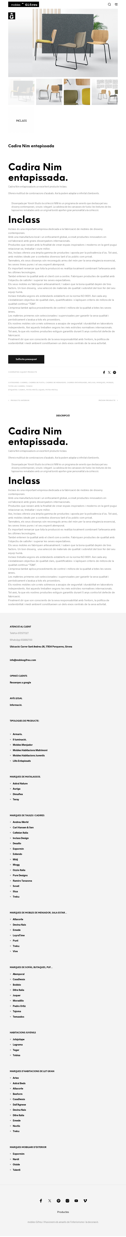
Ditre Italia (18, 990)
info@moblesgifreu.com (23, 660)
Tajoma (17, 1011)
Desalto (17, 844)
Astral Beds (19, 1083)
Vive (15, 952)
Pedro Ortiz (19, 1006)
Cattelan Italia (20, 833)
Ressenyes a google (20, 683)
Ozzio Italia (19, 870)
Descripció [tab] (63, 416)
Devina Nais (19, 925)
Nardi (16, 1159)
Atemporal (18, 974)
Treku (16, 897)
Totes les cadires (16, 387)
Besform (17, 1094)
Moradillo (18, 1001)
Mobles (109, 383)
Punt (15, 941)
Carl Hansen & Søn (23, 828)
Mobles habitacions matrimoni (30, 750)
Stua (15, 891)
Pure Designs (20, 876)
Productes (63, 1212)
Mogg (16, 865)
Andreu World (20, 822)
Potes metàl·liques (35, 390)
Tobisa (16, 1055)
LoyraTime (19, 935)
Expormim (18, 1154)
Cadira (21, 390)
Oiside (16, 1165)
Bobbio (17, 985)
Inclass (91, 383)
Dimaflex (18, 794)
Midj (15, 860)
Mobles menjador (23, 745)
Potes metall (51, 390)
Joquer (17, 995)
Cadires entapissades (77, 383)
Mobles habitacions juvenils (29, 756)
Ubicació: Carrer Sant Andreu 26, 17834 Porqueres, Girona (41, 647)
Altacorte (18, 920)
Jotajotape (18, 1039)
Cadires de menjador (56, 383)
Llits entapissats (22, 761)
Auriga (16, 789)
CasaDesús (19, 979)
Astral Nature (20, 784)
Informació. (16, 705)
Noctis (16, 1126)
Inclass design (21, 838)
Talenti (16, 1170)
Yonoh (29, 387)
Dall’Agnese (19, 1105)
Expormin (18, 849)
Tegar (16, 1050)
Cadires (24, 383)
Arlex (16, 1078)
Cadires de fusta (37, 383)
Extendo (17, 854)
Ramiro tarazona (22, 881)
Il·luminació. (20, 740)
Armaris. (18, 734)
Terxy (16, 800)
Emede (17, 930)
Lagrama (18, 1045)
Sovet (16, 886)
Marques (100, 383)
